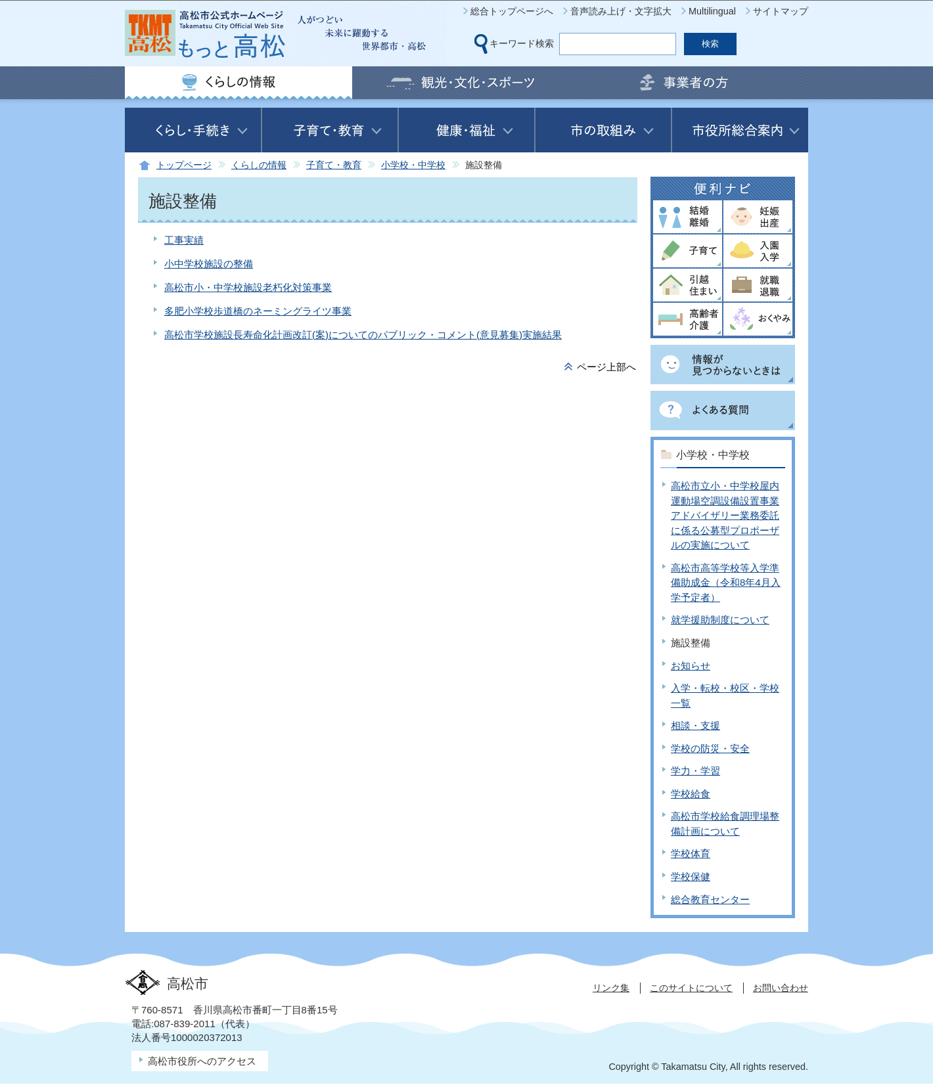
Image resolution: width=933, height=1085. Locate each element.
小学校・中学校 (413, 165)
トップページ (184, 165)
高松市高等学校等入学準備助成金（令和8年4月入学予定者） (726, 582)
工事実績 (184, 240)
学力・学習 (695, 770)
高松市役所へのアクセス (202, 1061)
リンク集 (611, 988)
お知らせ (690, 665)
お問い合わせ (780, 988)
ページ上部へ (606, 366)
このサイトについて (691, 988)
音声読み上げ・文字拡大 (620, 11)
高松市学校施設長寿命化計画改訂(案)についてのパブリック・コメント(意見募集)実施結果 (363, 334)
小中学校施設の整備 (208, 263)
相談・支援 (695, 725)
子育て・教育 (333, 165)
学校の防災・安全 (710, 748)
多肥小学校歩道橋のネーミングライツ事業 (258, 311)
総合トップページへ (511, 11)
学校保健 (690, 876)
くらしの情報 (258, 165)
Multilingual (712, 11)
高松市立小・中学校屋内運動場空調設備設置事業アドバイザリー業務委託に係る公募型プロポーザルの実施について (725, 515)
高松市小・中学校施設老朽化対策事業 (248, 287)
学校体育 (690, 853)
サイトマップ (780, 11)
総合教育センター (710, 899)
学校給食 (690, 793)
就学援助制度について (720, 619)
